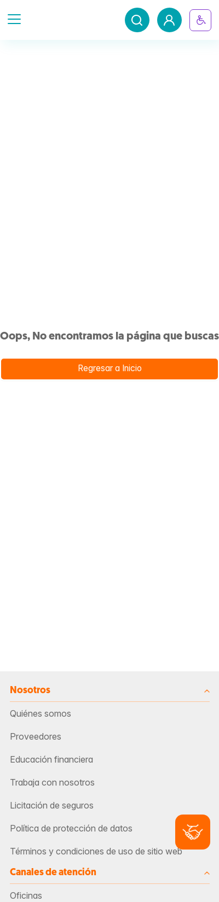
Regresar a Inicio (110, 368)
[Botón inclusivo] (200, 20)
